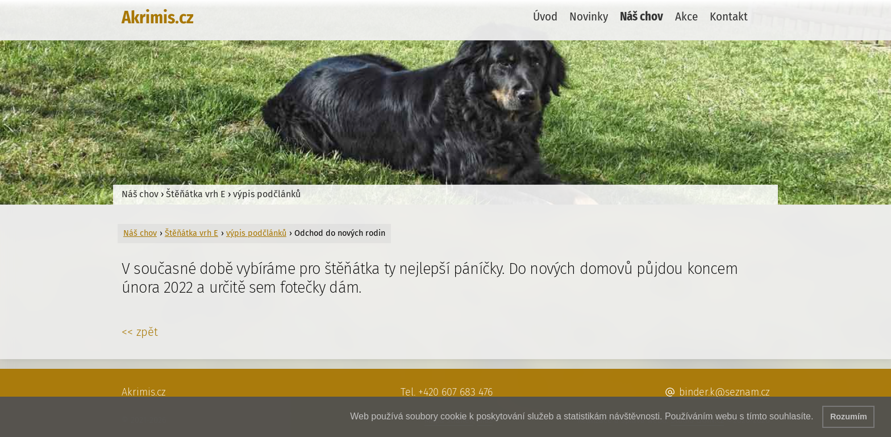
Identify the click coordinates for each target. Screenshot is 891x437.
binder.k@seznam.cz (724, 392)
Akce (686, 17)
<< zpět (140, 332)
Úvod (545, 17)
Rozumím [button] (848, 416)
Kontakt (729, 17)
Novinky (588, 17)
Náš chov (641, 17)
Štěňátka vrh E (196, 194)
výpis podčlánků (267, 194)
